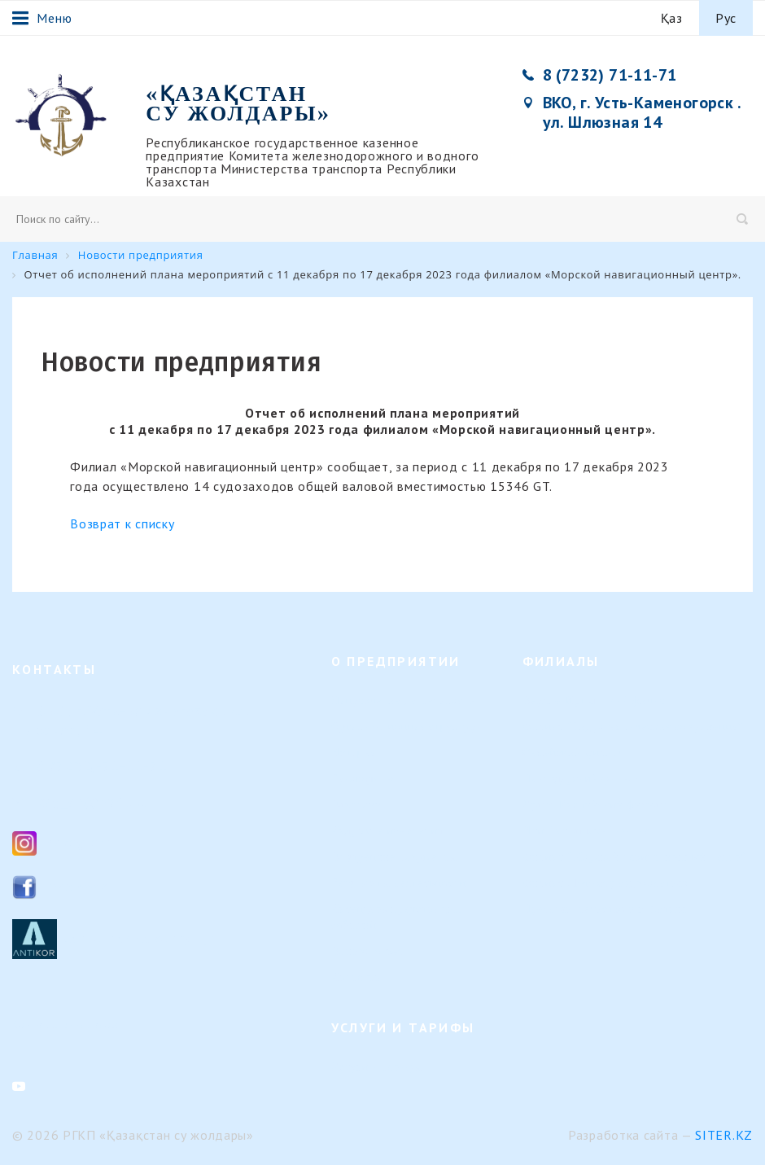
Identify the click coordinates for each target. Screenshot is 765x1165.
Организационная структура (407, 726)
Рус (726, 18)
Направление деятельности (403, 700)
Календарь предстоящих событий (396, 917)
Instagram (76, 842)
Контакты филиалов (65, 1024)
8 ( (46, 765)
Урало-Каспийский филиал (594, 805)
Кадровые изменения (387, 831)
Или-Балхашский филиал (589, 831)
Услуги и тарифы (376, 1067)
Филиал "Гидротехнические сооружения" (632, 726)
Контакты (356, 977)
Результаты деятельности (398, 883)
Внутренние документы (394, 857)
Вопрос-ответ (367, 951)
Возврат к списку (122, 523)
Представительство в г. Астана (604, 909)
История (353, 753)
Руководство (364, 779)
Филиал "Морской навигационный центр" (634, 857)
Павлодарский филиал (581, 779)
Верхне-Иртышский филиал (596, 700)
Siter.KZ (724, 1135)
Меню (42, 18)
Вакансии (356, 805)
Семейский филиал (573, 753)
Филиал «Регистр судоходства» (605, 883)
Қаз (672, 18)
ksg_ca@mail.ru (91, 801)
